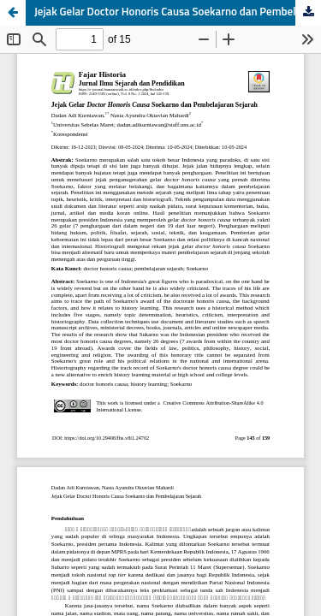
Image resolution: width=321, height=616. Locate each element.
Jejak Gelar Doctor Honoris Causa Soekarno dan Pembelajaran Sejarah (177, 12)
